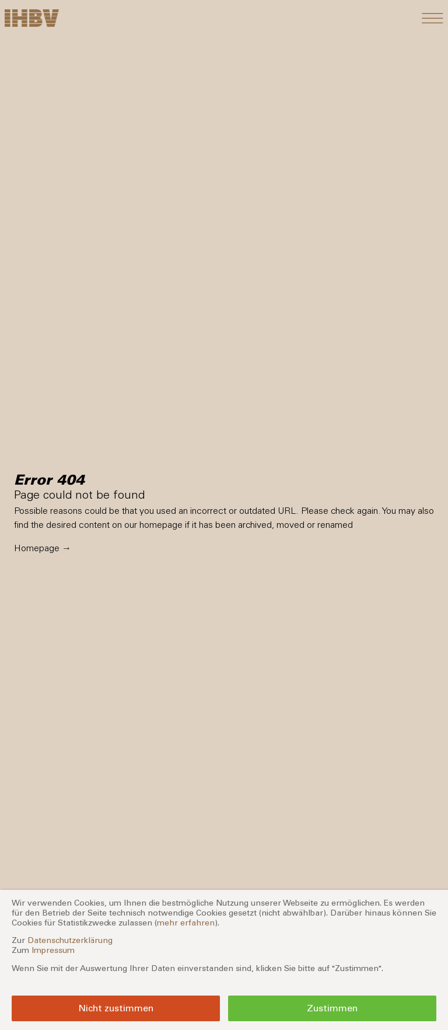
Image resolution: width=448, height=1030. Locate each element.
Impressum (53, 950)
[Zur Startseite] (32, 18)
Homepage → (42, 548)
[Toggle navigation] (432, 18)
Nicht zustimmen (115, 1008)
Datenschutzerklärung (70, 940)
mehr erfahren (186, 923)
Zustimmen (332, 1008)
